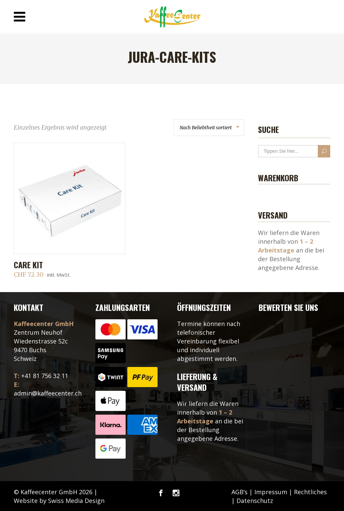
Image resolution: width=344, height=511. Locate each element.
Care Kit (28, 265)
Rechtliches (310, 492)
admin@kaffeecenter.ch (48, 393)
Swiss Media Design (76, 501)
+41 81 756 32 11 (44, 376)
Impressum (270, 492)
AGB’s (239, 492)
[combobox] (209, 127)
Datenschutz (254, 501)
